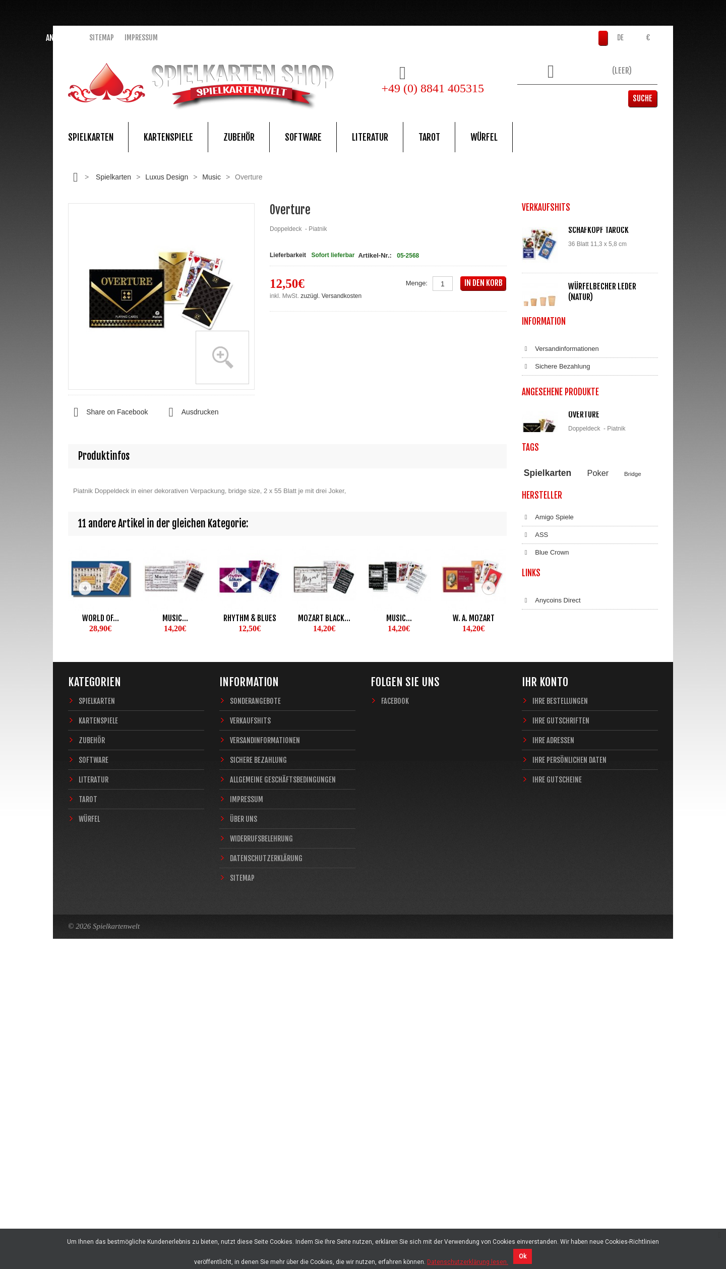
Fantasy (613, 696)
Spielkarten (90, 137)
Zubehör (239, 137)
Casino (602, 687)
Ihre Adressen (553, 1042)
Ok (522, 1256)
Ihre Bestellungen (560, 1002)
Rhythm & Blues (249, 618)
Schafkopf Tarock (598, 230)
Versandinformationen (560, 463)
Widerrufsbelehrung (557, 533)
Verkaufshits (250, 1022)
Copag (538, 794)
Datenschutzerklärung (560, 551)
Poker (598, 675)
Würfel (484, 137)
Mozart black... (324, 618)
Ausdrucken (190, 412)
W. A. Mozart (474, 618)
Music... (175, 618)
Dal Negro (543, 811)
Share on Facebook (108, 412)
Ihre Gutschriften (560, 1022)
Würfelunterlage (598, 353)
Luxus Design (166, 177)
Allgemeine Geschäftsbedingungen (579, 498)
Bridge (632, 676)
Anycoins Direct (551, 885)
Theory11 (535, 687)
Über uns (243, 1120)
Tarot (429, 137)
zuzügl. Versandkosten (330, 295)
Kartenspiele (168, 137)
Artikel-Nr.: (374, 255)
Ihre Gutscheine (557, 1081)
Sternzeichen (580, 696)
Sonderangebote (255, 1002)
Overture (583, 597)
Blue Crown (545, 776)
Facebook (395, 1002)
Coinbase (542, 902)
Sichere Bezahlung (556, 480)
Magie (633, 687)
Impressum (141, 37)
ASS (535, 758)
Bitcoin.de (543, 920)
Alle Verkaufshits (558, 413)
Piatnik (571, 687)
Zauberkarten (541, 696)
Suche (642, 98)
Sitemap (101, 37)
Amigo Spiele (548, 741)
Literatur (370, 137)
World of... (100, 618)
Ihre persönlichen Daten (569, 1061)
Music (211, 177)
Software (303, 137)
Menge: (417, 283)
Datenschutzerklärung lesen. (467, 1261)
